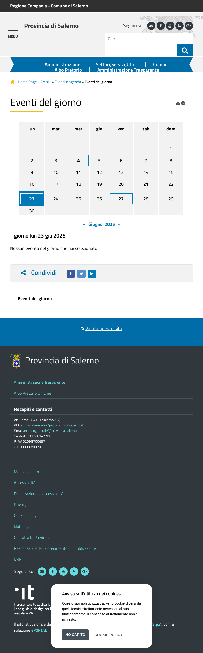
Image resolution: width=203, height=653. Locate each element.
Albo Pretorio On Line (32, 393)
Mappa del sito (26, 472)
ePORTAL (39, 630)
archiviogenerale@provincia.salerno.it (51, 430)
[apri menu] (13, 30)
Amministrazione (62, 64)
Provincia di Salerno (51, 26)
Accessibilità (24, 483)
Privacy (20, 504)
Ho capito (75, 635)
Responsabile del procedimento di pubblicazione (55, 548)
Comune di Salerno (69, 5)
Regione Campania (28, 5)
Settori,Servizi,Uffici (117, 64)
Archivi (45, 82)
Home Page (27, 82)
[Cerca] (142, 38)
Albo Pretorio (68, 70)
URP (17, 559)
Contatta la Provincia (32, 537)
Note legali (23, 526)
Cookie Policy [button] (108, 635)
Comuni (161, 64)
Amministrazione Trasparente (128, 70)
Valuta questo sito (103, 328)
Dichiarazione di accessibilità (38, 494)
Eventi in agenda (68, 82)
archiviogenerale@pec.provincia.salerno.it (52, 425)
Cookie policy (25, 515)
